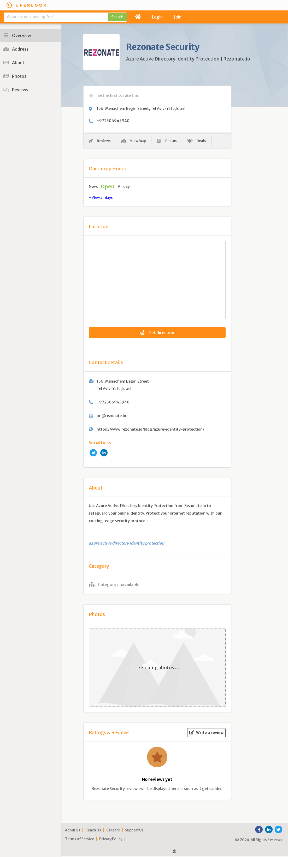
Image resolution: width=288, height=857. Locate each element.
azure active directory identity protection (126, 544)
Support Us (134, 831)
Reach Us (93, 831)
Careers (113, 831)
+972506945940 (113, 120)
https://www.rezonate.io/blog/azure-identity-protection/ (150, 430)
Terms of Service (79, 840)
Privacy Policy (110, 840)
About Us (72, 831)
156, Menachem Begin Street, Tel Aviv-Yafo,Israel (141, 108)
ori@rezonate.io (111, 416)
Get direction (157, 333)
